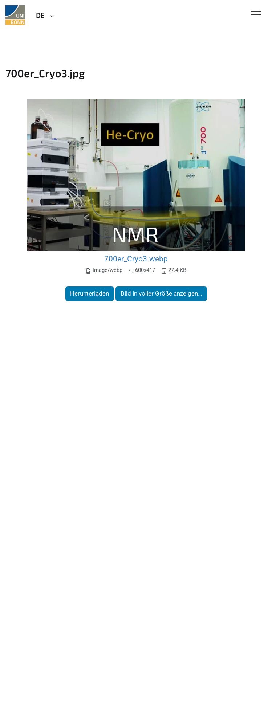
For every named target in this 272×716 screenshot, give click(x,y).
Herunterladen (89, 293)
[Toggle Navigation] (256, 14)
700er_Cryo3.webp (136, 258)
